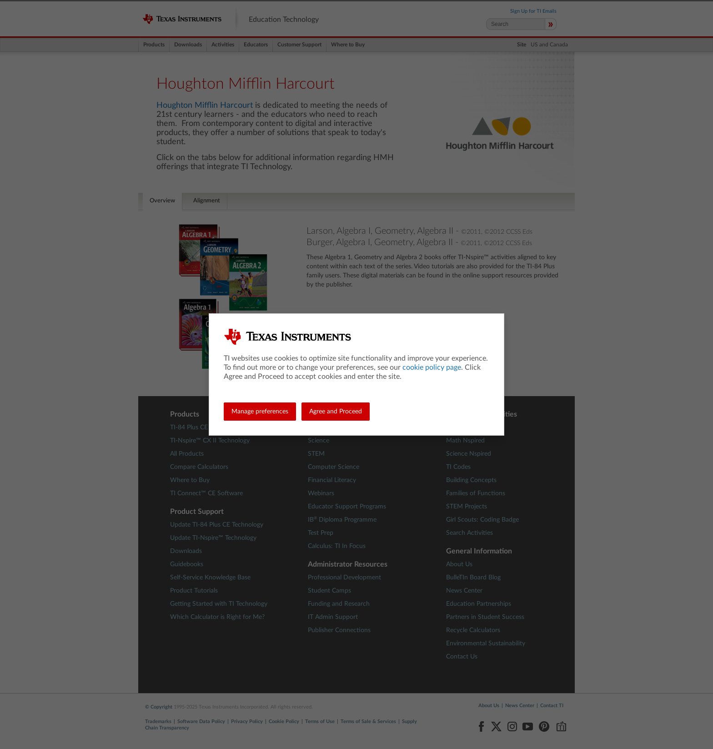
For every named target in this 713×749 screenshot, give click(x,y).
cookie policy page (431, 367)
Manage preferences (259, 411)
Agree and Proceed (335, 411)
